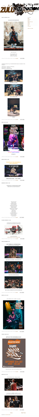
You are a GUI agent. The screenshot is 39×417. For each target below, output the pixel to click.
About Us (29, 19)
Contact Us (29, 26)
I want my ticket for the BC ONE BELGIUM (13, 237)
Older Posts (23, 412)
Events (29, 20)
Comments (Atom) (7, 414)
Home (11, 412)
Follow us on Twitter (30, 28)
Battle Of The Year (30, 21)
